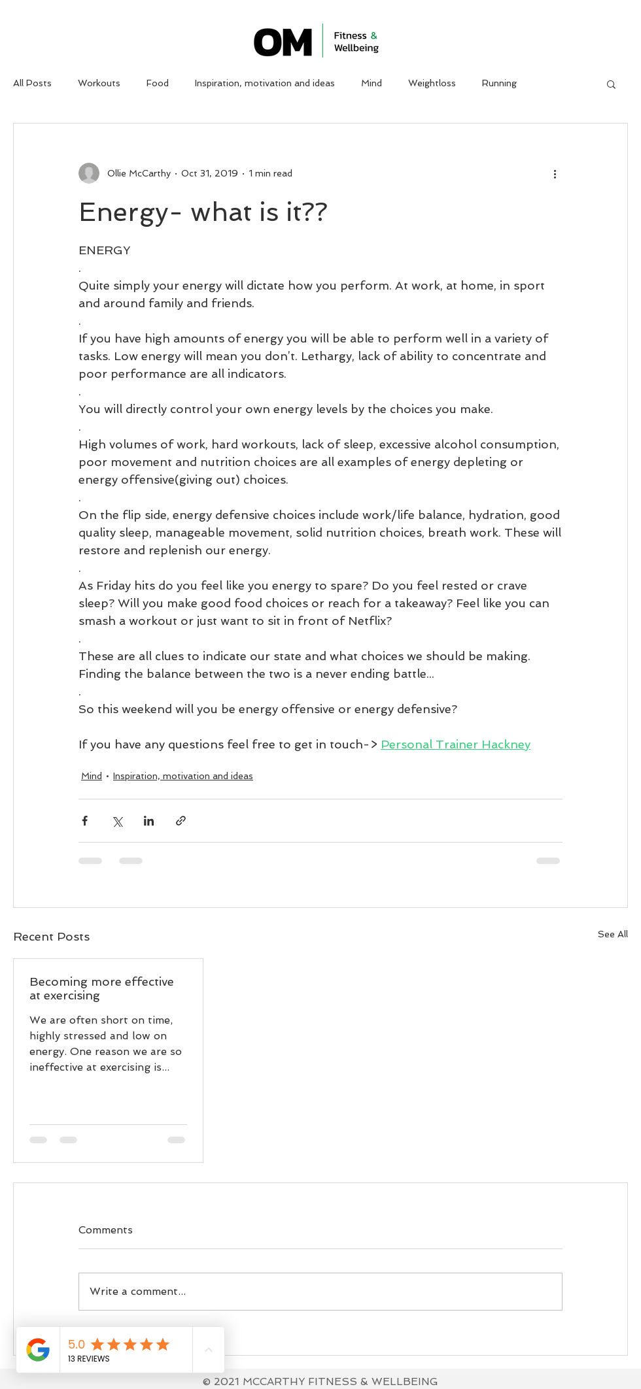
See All (613, 934)
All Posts (32, 83)
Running (499, 83)
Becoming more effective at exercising (101, 988)
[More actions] (555, 173)
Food (158, 83)
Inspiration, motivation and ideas (265, 83)
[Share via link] (181, 820)
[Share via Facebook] (84, 820)
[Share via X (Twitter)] (117, 820)
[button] (611, 83)
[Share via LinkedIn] (149, 820)
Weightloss (432, 83)
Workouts (99, 83)
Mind (371, 83)
